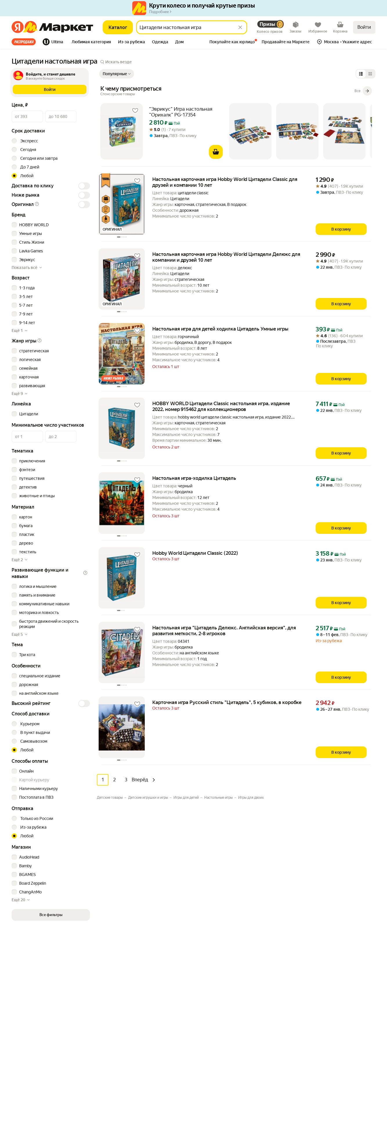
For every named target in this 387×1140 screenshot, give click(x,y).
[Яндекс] (17, 27)
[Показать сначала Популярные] (116, 73)
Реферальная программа (319, 960)
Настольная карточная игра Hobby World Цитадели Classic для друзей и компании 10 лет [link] (224, 182)
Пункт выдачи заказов (317, 978)
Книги (109, 1047)
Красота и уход (118, 1021)
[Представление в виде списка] (361, 74)
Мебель (111, 960)
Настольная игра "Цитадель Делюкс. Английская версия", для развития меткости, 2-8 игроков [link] (224, 630)
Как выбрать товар (212, 951)
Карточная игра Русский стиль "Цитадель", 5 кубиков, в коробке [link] (226, 702)
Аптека (110, 1012)
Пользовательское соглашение (74, 1123)
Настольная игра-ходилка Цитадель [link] (194, 478)
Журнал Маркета (210, 1004)
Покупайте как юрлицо (216, 978)
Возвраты (203, 995)
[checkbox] (50, 224)
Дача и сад (114, 1039)
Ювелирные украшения (126, 1100)
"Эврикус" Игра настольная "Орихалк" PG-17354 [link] (180, 112)
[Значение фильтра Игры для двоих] (251, 798)
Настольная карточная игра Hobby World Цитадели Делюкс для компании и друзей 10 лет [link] (226, 257)
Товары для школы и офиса (129, 1056)
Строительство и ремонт (127, 1082)
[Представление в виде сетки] (370, 74)
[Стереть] (240, 27)
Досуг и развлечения (124, 951)
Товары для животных (125, 1073)
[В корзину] (216, 152)
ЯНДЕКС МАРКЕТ (361, 1120)
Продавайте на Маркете (217, 1061)
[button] (91, 42)
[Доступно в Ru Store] (68, 989)
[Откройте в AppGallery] (49, 989)
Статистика (26, 1123)
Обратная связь (209, 969)
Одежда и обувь (119, 995)
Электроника (116, 986)
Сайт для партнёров (213, 1078)
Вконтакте (311, 1053)
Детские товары (119, 1091)
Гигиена (111, 978)
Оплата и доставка (211, 960)
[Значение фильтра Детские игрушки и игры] (150, 798)
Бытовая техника (120, 969)
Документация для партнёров (222, 1069)
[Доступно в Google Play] (29, 989)
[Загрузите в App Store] (10, 989)
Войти (364, 27)
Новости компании (314, 951)
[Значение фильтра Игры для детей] (188, 798)
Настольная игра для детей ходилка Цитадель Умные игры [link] (220, 329)
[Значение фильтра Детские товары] (112, 798)
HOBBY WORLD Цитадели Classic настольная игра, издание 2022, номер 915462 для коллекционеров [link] (221, 406)
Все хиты (23, 42)
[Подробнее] (117, 94)
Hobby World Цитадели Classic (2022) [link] (195, 553)
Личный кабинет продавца (219, 1052)
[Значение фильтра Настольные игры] (220, 798)
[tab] (25, 42)
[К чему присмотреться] (236, 90)
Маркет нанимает (313, 986)
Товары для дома (120, 1004)
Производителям (312, 969)
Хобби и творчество (123, 1030)
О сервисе (204, 986)
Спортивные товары (123, 1065)
